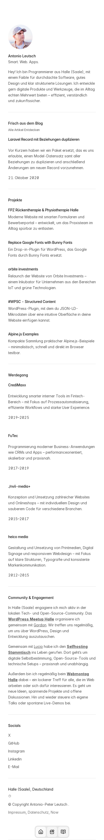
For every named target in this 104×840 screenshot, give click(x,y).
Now (54, 812)
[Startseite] (41, 832)
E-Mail (13, 767)
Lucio (38, 646)
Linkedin (15, 759)
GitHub (13, 743)
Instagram (16, 751)
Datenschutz (38, 812)
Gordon (40, 625)
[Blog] (63, 832)
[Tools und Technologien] (52, 832)
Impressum (17, 812)
